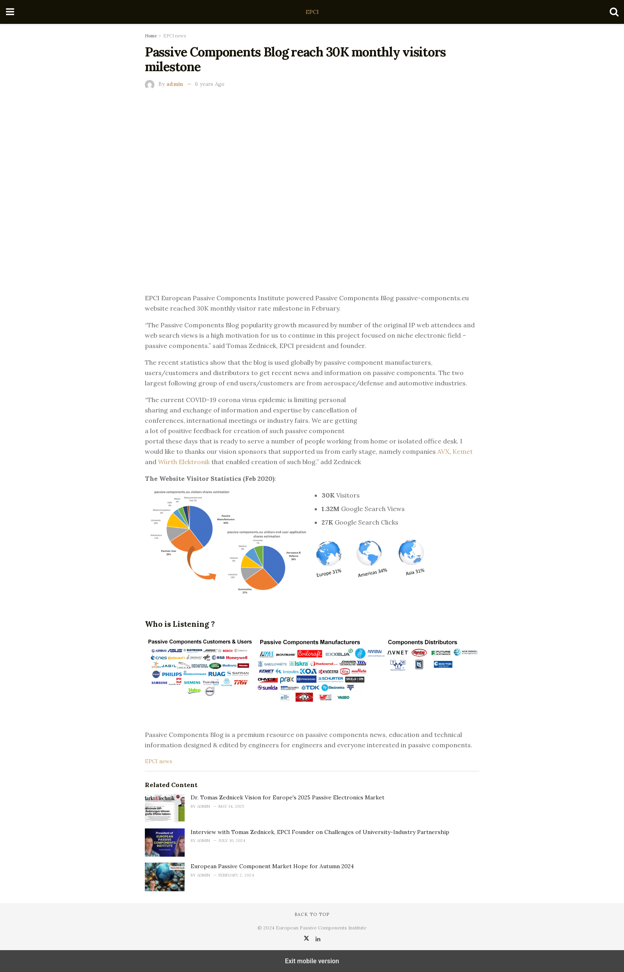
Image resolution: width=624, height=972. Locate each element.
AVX (443, 451)
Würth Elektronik (184, 462)
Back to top (312, 914)
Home (151, 36)
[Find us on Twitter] (307, 939)
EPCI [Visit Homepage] (312, 12)
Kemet (462, 451)
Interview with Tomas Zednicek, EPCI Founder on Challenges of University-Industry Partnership (320, 832)
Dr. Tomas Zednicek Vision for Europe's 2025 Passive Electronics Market (287, 797)
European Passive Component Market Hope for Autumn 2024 (272, 866)
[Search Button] (614, 12)
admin (174, 84)
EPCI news (174, 36)
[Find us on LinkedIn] (318, 939)
